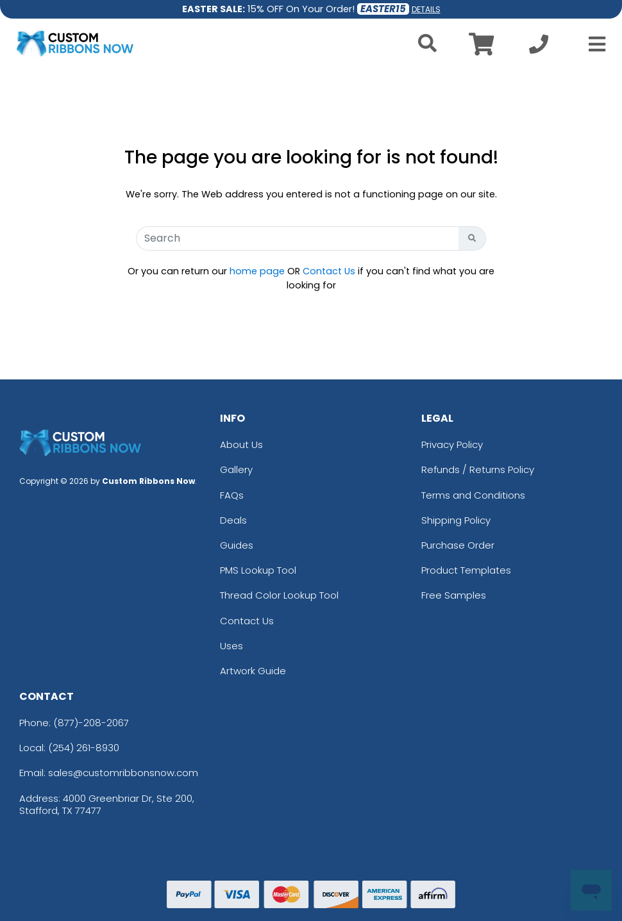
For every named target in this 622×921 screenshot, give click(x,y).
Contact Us (329, 271)
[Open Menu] (593, 44)
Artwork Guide (253, 670)
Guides (236, 545)
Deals (233, 520)
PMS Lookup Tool (258, 570)
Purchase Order (457, 545)
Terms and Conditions (473, 495)
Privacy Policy (452, 444)
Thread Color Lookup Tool (279, 595)
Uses (231, 645)
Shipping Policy (456, 520)
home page (257, 271)
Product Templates (466, 570)
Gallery (236, 469)
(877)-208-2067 (91, 722)
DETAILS (426, 9)
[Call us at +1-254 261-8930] (538, 47)
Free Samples (453, 595)
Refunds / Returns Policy (477, 469)
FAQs (232, 495)
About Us (241, 444)
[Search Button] (472, 238)
